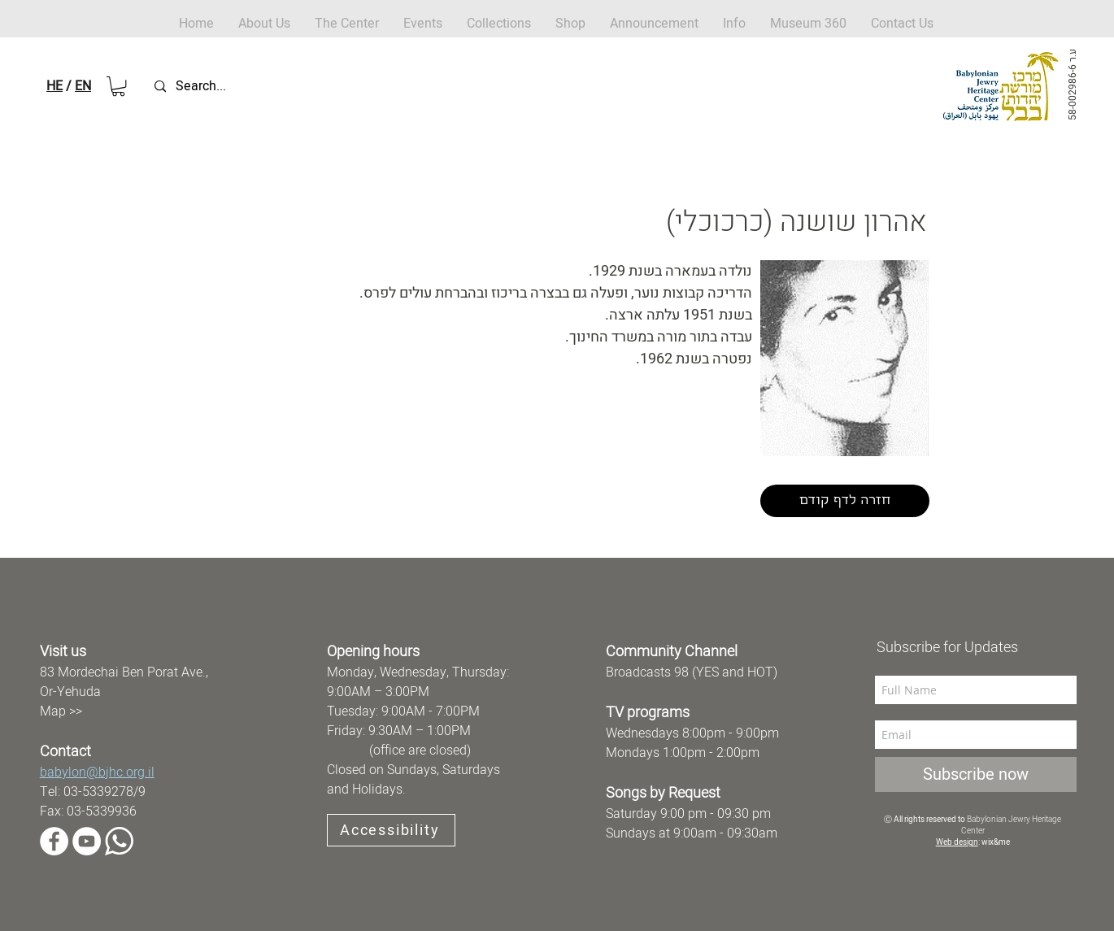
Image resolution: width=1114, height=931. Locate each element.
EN (83, 86)
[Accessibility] (391, 830)
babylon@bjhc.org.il (97, 772)
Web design (957, 842)
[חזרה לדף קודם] (844, 501)
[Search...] (231, 86)
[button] (570, 24)
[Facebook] (54, 841)
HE (54, 86)
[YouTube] (86, 841)
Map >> (61, 711)
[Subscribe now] (976, 774)
